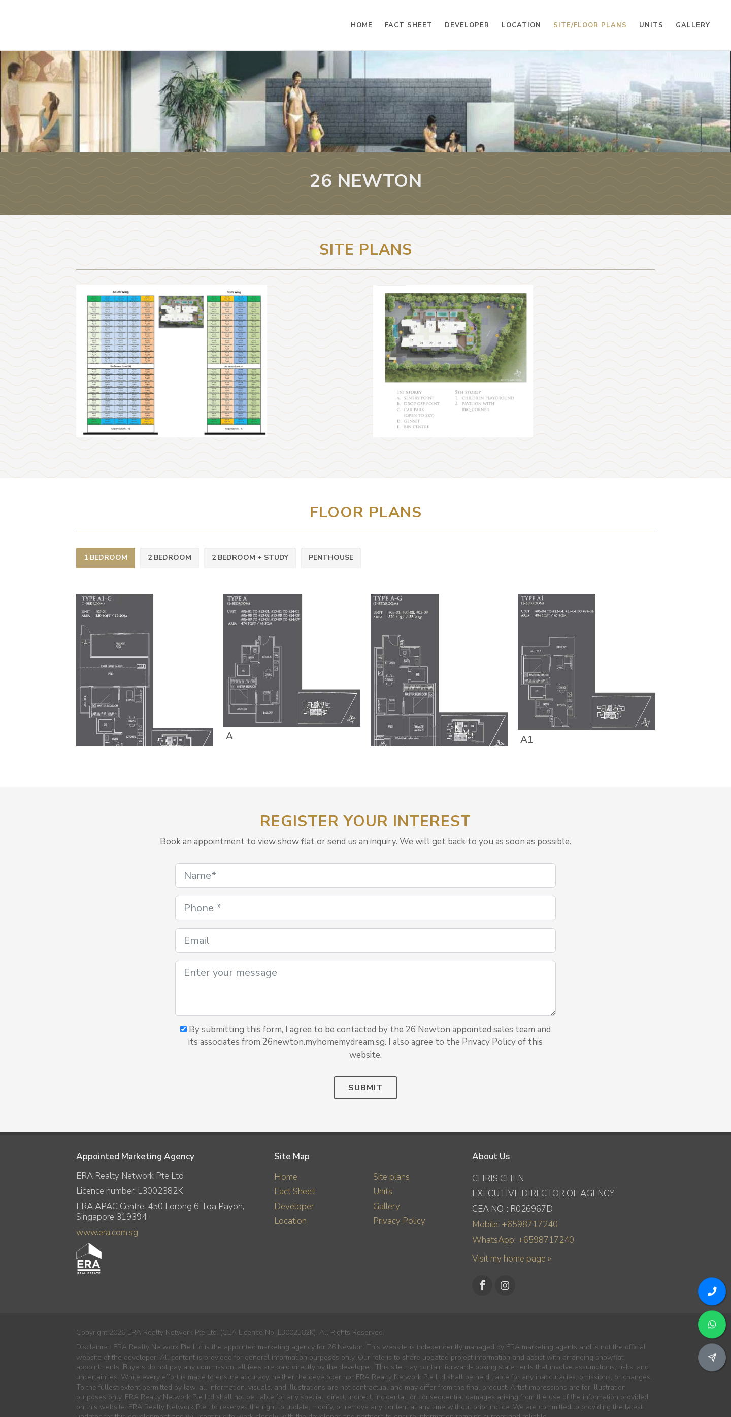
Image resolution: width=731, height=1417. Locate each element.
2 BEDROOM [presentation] (169, 557)
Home (285, 1177)
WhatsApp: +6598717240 (523, 1240)
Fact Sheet (294, 1192)
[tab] (105, 558)
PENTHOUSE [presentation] (331, 557)
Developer (294, 1206)
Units (382, 1192)
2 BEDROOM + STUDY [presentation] (250, 557)
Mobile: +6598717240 (515, 1225)
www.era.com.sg (107, 1232)
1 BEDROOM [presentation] (105, 557)
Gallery (386, 1206)
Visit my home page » (511, 1259)
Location (290, 1221)
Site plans (391, 1177)
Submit (365, 1087)
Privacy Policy (399, 1221)
